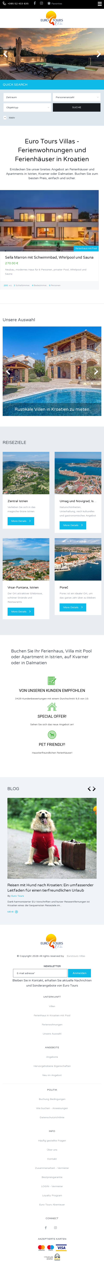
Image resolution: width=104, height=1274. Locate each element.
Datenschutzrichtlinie (52, 1117)
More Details (20, 521)
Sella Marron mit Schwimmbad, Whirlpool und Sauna (49, 257)
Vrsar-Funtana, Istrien (23, 587)
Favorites (54, 3)
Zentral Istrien (18, 501)
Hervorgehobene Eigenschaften (52, 1066)
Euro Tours (17, 895)
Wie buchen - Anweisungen (52, 1108)
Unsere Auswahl (52, 1033)
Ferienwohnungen (52, 1024)
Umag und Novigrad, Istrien (80, 501)
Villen (52, 1006)
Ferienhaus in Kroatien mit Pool (52, 1015)
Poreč (64, 587)
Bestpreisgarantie (52, 1177)
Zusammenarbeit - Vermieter (52, 1168)
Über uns (52, 1149)
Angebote (52, 1056)
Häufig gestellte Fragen (52, 1140)
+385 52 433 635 (18, 3)
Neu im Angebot (52, 1075)
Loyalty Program (52, 1195)
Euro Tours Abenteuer (52, 1204)
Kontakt (52, 1158)
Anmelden (79, 973)
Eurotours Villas (76, 956)
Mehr (12, 912)
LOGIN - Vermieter (52, 1186)
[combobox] (76, 97)
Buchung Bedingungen (52, 1099)
